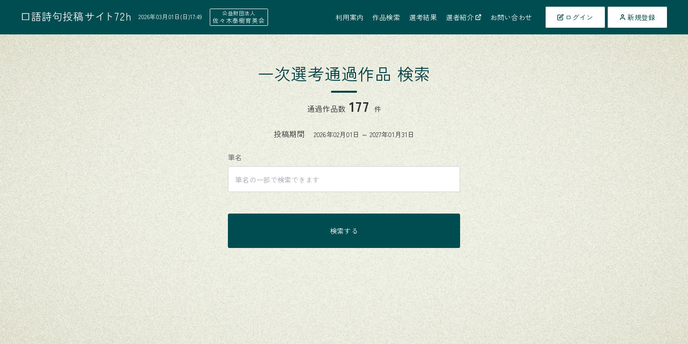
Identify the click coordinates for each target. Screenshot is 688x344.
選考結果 (423, 17)
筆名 (235, 157)
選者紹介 (464, 17)
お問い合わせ (511, 17)
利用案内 (349, 17)
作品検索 (386, 17)
